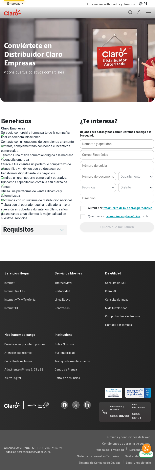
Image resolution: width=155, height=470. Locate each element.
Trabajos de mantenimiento (72, 361)
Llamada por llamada (118, 324)
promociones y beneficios (123, 216)
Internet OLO (12, 308)
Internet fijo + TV (14, 291)
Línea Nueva (62, 299)
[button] (62, 230)
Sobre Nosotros (64, 344)
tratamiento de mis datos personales (127, 208)
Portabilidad (62, 291)
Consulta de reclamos (18, 361)
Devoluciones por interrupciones (24, 344)
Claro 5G (110, 291)
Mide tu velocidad (116, 308)
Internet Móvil (63, 283)
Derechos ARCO (139, 449)
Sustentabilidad (65, 352)
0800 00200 (119, 416)
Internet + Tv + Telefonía (20, 299)
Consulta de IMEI (115, 283)
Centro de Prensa (66, 369)
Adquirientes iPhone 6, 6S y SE (23, 369)
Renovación (62, 308)
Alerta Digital (12, 378)
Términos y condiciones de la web (127, 437)
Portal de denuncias (67, 378)
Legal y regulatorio (138, 462)
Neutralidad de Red (137, 456)
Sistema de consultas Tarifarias (98, 456)
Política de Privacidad (109, 449)
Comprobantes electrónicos (122, 316)
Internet (9, 283)
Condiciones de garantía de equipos (126, 443)
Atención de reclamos (18, 352)
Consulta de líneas (116, 299)
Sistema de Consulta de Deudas (99, 462)
